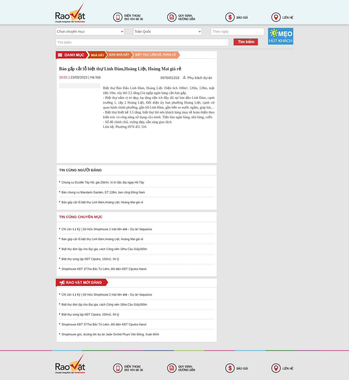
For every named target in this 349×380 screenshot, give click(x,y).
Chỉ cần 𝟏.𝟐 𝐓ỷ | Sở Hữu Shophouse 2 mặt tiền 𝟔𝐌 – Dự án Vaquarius (107, 229)
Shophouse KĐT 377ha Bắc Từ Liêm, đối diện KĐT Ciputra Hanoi (104, 269)
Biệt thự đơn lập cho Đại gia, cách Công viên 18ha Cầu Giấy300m (104, 249)
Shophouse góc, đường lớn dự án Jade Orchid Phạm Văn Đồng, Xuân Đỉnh (110, 334)
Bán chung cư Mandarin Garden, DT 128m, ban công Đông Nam (103, 192)
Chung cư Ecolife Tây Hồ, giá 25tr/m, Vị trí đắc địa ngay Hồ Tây (103, 182)
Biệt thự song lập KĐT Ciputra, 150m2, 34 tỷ (90, 259)
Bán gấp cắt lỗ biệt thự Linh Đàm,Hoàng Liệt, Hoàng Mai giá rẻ (102, 202)
